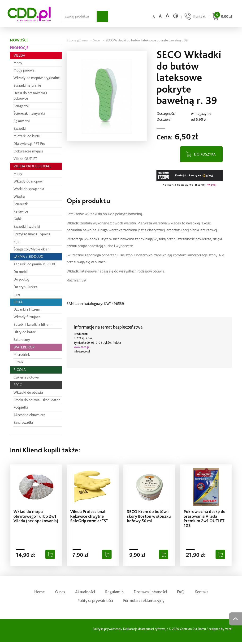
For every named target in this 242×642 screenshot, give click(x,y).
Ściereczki (21, 204)
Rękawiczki (21, 121)
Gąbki (17, 219)
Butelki (18, 362)
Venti (228, 629)
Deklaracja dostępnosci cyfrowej (144, 629)
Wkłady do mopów (28, 181)
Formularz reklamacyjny (143, 600)
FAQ (181, 591)
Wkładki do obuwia (28, 392)
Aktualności (85, 591)
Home (39, 591)
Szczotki (19, 128)
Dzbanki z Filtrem (26, 309)
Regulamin (114, 591)
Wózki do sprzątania (28, 189)
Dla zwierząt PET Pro (29, 143)
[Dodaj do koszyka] (50, 554)
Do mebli (20, 271)
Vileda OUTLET (25, 158)
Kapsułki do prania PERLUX (34, 264)
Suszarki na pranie (27, 85)
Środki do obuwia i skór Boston (36, 400)
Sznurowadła (23, 422)
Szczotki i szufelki (26, 226)
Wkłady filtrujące (26, 317)
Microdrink (21, 354)
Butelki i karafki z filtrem (32, 324)
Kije (16, 241)
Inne (16, 294)
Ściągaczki (21, 106)
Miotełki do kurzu (26, 136)
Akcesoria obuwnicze (29, 415)
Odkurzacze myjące (28, 151)
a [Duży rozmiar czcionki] (167, 15)
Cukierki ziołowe (26, 377)
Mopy (17, 63)
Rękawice (20, 211)
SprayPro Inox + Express (31, 234)
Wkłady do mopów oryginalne (36, 78)
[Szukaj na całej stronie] (79, 16)
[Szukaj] (102, 16)
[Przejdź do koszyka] (221, 17)
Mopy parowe (24, 70)
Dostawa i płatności (150, 591)
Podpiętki (20, 407)
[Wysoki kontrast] (175, 15)
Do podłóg (21, 279)
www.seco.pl (82, 347)
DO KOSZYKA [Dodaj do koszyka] (205, 154)
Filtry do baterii (25, 332)
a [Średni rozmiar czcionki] (160, 16)
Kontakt (201, 591)
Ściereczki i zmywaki (29, 113)
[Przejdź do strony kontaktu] (194, 17)
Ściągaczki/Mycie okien (31, 249)
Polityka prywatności (95, 600)
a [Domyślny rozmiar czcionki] (154, 16)
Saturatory (21, 339)
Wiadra (19, 196)
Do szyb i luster (25, 287)
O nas (60, 591)
